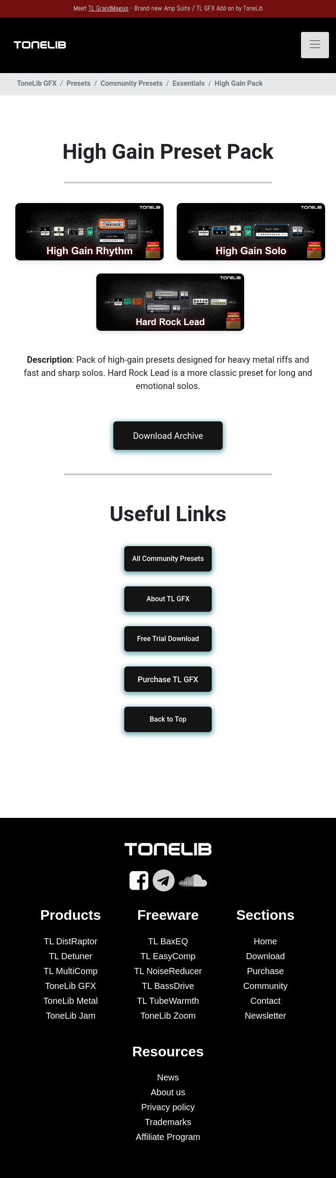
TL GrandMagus (108, 8)
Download (265, 956)
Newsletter (265, 1015)
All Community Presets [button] (168, 558)
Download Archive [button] (168, 435)
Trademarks (168, 1122)
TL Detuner (70, 956)
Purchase (265, 971)
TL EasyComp (168, 956)
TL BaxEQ (168, 941)
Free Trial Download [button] (168, 639)
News (168, 1077)
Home (265, 941)
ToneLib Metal (70, 1001)
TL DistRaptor (71, 941)
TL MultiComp (70, 971)
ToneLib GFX (70, 986)
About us (168, 1092)
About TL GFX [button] (168, 599)
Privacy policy (168, 1107)
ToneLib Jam (70, 1015)
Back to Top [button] (168, 719)
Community (265, 986)
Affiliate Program (168, 1137)
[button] (168, 679)
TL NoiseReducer (168, 971)
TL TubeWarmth (168, 1001)
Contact (265, 1001)
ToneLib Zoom (168, 1015)
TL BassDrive (168, 986)
